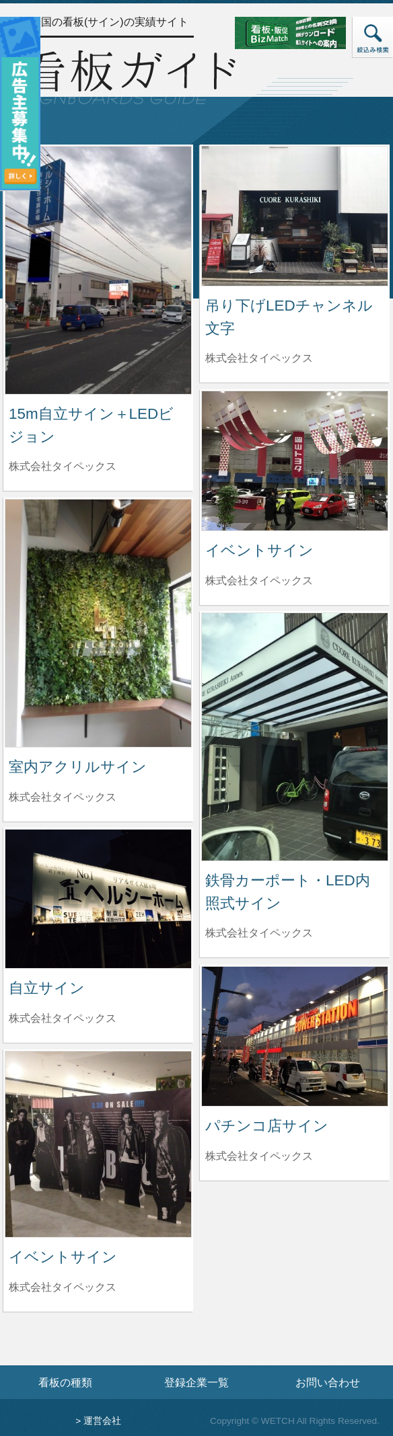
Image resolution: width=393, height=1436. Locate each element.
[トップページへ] (129, 75)
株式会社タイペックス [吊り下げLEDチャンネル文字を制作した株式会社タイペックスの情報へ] (259, 358)
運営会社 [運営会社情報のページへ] (102, 1421)
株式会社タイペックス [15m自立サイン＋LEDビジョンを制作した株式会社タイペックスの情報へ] (62, 466)
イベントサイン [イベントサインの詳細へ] (259, 550)
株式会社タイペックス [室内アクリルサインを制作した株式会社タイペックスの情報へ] (62, 797)
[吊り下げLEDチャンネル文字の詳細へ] (295, 215)
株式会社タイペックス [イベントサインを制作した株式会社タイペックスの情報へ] (259, 580)
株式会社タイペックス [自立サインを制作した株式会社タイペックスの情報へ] (62, 1018)
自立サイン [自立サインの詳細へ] (47, 988)
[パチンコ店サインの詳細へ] (295, 1035)
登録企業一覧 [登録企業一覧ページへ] (196, 1382)
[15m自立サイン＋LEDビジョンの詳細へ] (98, 269)
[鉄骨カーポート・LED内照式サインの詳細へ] (295, 736)
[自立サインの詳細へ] (98, 898)
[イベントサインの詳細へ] (295, 460)
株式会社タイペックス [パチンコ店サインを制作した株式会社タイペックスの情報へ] (259, 1156)
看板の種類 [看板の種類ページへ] (65, 1382)
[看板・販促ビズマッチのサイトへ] (304, 32)
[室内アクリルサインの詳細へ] (98, 622)
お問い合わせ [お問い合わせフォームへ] (327, 1382)
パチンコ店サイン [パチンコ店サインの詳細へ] (266, 1125)
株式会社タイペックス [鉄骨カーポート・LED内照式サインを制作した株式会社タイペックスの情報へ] (259, 933)
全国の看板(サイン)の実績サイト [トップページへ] (109, 22)
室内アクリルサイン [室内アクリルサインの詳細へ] (78, 766)
